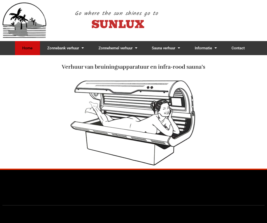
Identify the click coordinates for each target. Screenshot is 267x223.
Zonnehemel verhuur (117, 48)
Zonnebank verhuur (65, 48)
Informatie (206, 48)
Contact (238, 48)
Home (27, 48)
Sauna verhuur (166, 48)
